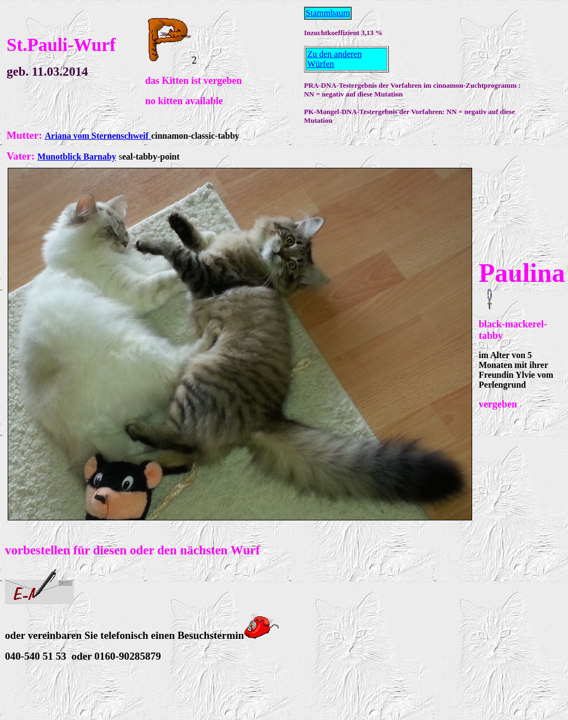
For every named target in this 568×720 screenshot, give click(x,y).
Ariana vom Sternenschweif (96, 135)
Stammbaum (328, 13)
